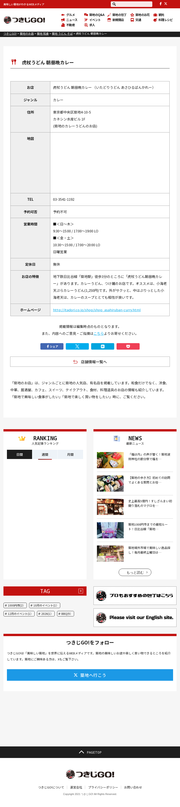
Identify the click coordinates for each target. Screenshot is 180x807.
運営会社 (76, 787)
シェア (52, 346)
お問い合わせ (133, 787)
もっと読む (135, 572)
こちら (98, 333)
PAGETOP (90, 752)
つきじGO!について (51, 787)
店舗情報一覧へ (94, 361)
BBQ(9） (66, 614)
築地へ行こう (90, 675)
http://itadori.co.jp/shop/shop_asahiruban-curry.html (97, 309)
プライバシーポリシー (103, 787)
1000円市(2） (16, 605)
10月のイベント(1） (46, 605)
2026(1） (47, 614)
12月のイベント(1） (20, 614)
